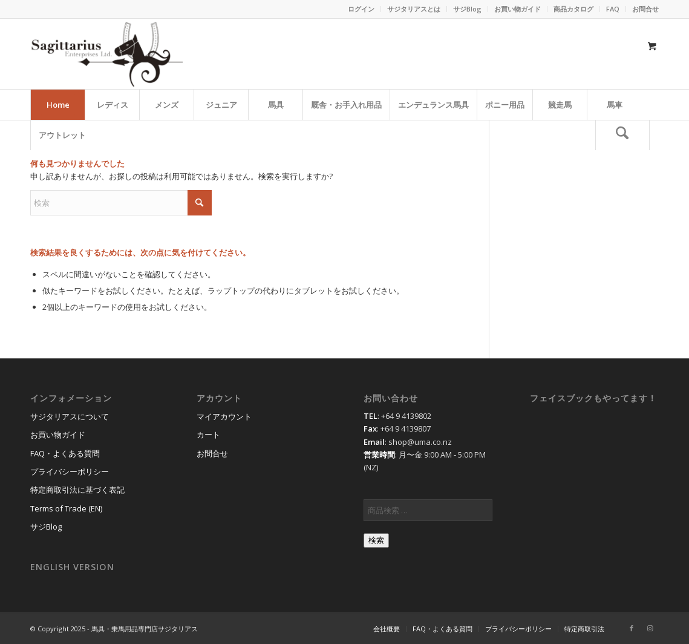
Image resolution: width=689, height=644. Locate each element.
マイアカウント (224, 416)
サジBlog (467, 8)
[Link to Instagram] (650, 628)
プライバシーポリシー (69, 471)
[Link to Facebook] (631, 628)
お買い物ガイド (517, 8)
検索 (376, 540)
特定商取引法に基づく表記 (77, 489)
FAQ (612, 8)
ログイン (361, 8)
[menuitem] (361, 9)
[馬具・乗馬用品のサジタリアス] (106, 54)
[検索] (622, 135)
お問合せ (645, 8)
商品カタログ (573, 8)
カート (208, 434)
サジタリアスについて (69, 416)
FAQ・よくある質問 (65, 453)
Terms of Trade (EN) (66, 508)
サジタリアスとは (413, 8)
